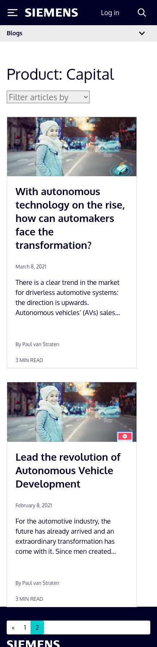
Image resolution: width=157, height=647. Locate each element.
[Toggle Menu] (12, 12)
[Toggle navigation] (142, 33)
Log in (110, 12)
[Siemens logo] (51, 12)
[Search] (142, 12)
